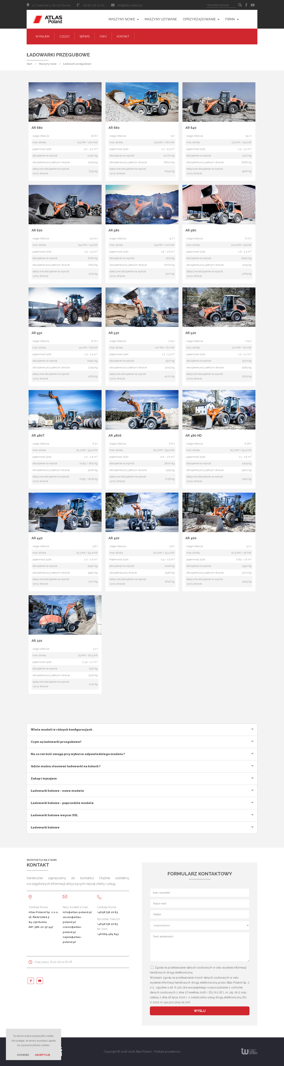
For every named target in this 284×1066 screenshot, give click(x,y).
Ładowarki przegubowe (77, 63)
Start (29, 63)
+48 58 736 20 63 (107, 912)
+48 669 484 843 (108, 934)
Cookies (23, 1054)
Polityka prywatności (167, 1051)
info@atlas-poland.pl (129, 5)
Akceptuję (42, 1054)
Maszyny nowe (47, 63)
